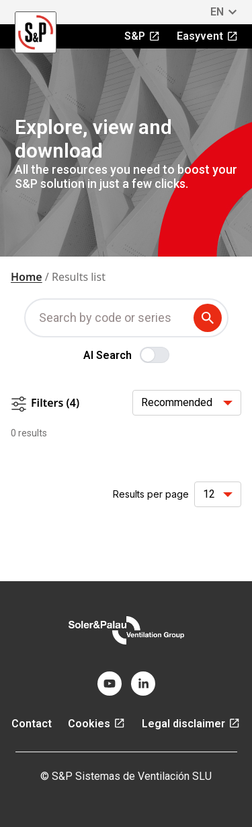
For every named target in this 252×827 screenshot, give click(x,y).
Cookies (97, 723)
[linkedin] (143, 683)
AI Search (107, 355)
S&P (142, 36)
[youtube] (109, 683)
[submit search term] (210, 318)
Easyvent (208, 36)
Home (26, 276)
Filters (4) (45, 403)
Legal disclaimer (191, 723)
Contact (31, 723)
